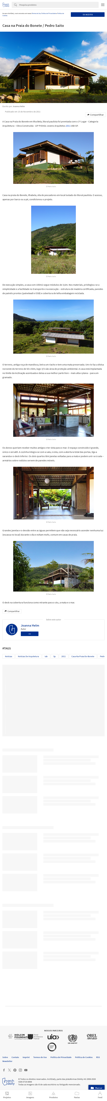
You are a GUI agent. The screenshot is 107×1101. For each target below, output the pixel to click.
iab (46, 656)
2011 (68, 125)
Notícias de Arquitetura (28, 656)
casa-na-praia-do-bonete (82, 656)
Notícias (8, 656)
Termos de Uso (36, 13)
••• (30, 633)
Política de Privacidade (48, 13)
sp (54, 656)
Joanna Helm (30, 625)
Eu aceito (88, 14)
